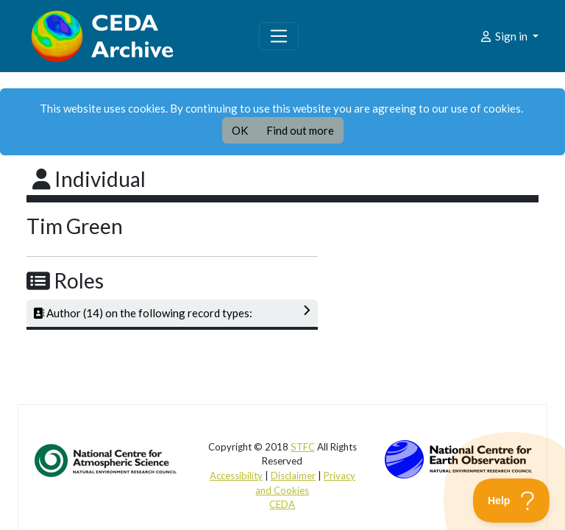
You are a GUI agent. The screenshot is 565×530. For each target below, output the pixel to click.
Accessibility (236, 475)
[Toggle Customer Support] (511, 500)
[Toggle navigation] (279, 36)
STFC (303, 447)
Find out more (300, 130)
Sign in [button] (504, 36)
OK (240, 130)
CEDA (282, 504)
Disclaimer (293, 475)
